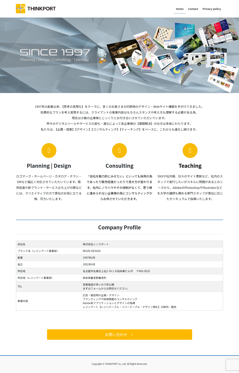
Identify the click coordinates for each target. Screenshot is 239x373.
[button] (119, 334)
